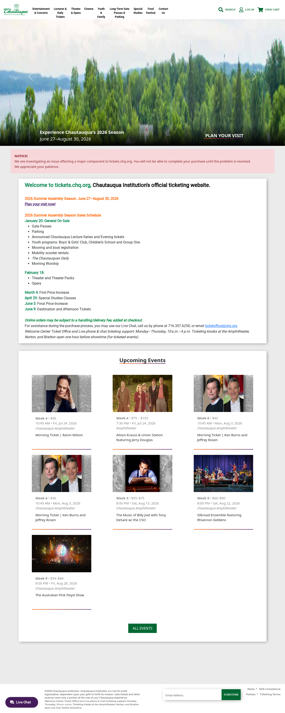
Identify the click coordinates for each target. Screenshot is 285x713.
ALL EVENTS (142, 628)
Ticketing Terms (270, 694)
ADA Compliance (270, 689)
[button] (227, 10)
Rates (251, 689)
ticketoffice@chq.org (221, 326)
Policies (251, 694)
